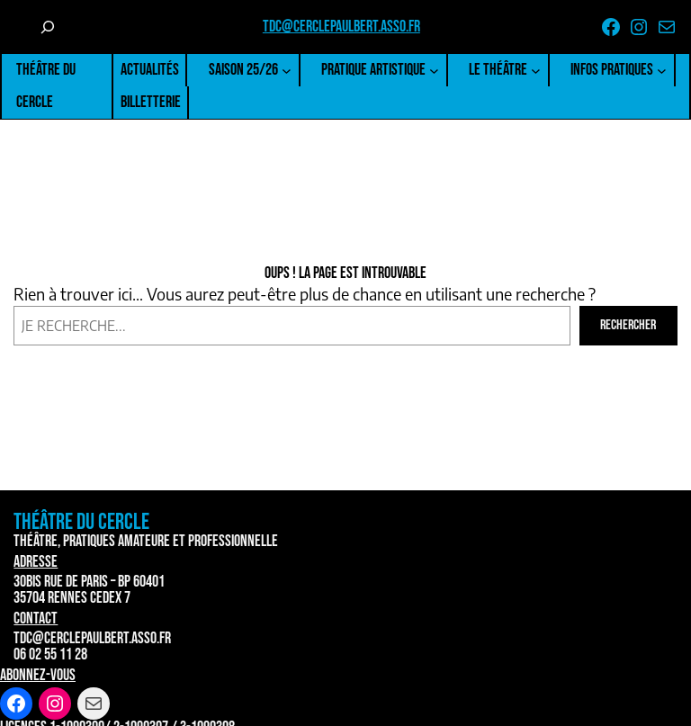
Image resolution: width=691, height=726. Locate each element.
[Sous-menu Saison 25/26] (287, 71)
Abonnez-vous (38, 675)
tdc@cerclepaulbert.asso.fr (341, 26)
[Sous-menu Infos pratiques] (662, 71)
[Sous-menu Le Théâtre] (536, 71)
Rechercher (628, 325)
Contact (35, 618)
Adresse (35, 561)
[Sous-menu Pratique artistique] (434, 71)
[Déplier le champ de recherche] (47, 27)
